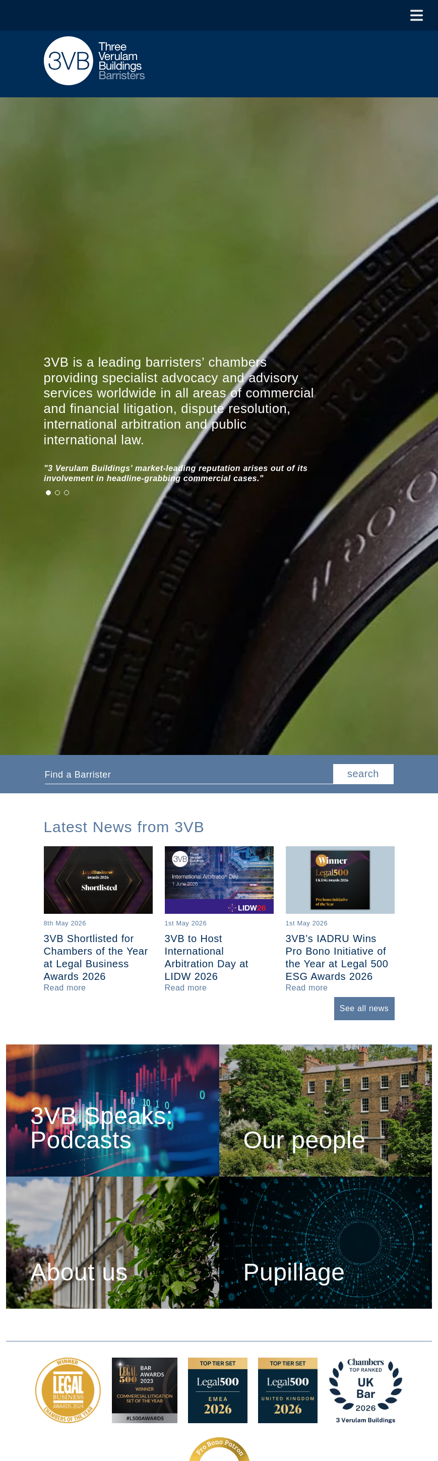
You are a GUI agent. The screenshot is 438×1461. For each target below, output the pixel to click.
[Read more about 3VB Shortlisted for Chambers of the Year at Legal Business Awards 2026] (65, 987)
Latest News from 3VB (124, 827)
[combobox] (189, 774)
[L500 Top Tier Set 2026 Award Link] (288, 1418)
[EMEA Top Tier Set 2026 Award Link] (217, 1418)
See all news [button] (364, 1008)
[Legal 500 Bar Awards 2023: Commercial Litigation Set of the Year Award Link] (144, 1418)
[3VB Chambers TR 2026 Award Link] (366, 1418)
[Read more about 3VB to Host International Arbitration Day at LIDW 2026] (186, 987)
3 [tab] (66, 492)
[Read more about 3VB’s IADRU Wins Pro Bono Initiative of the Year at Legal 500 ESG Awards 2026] (307, 987)
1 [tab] (48, 492)
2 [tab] (57, 492)
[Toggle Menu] (416, 15)
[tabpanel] (195, 473)
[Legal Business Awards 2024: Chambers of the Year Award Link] (68, 1418)
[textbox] (185, 775)
